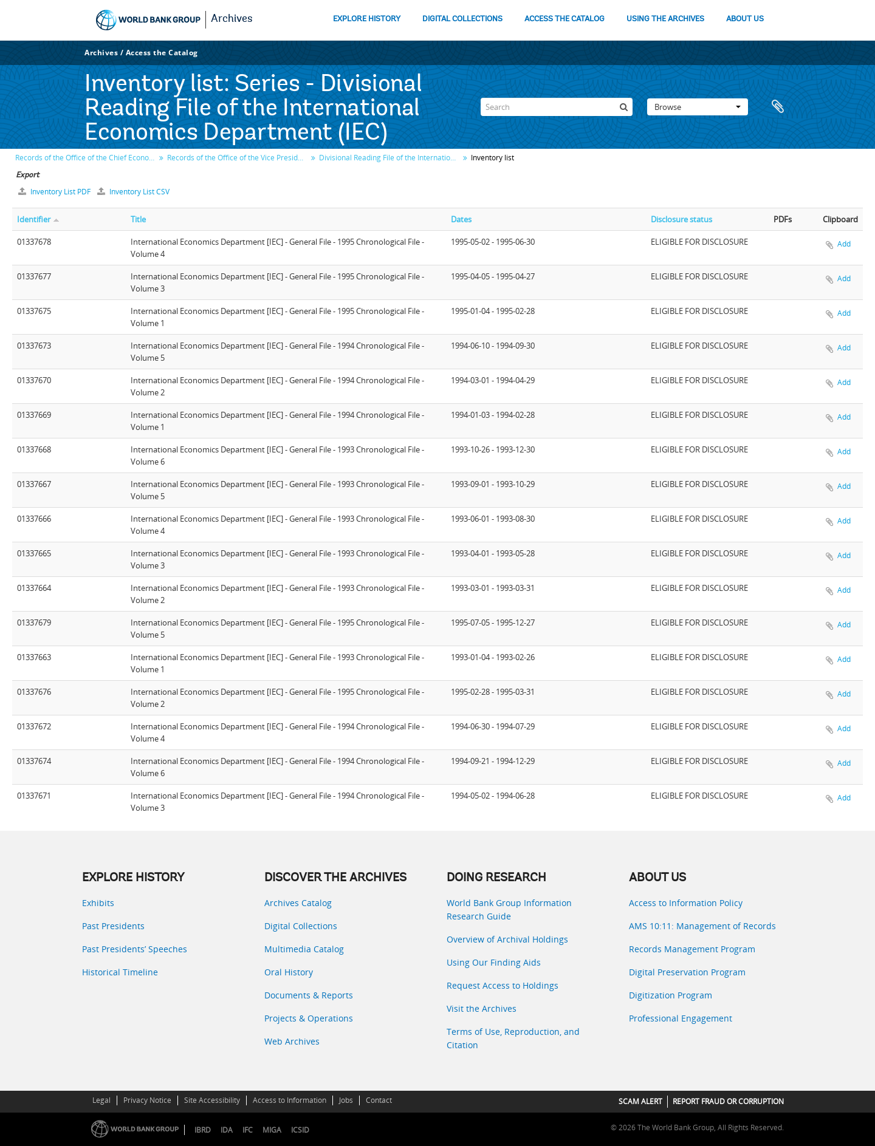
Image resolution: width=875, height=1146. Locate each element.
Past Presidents (113, 926)
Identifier (33, 219)
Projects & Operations (308, 1018)
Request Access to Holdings (502, 985)
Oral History (288, 972)
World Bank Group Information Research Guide (509, 909)
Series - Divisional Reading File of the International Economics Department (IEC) (253, 109)
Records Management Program (692, 949)
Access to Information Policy (686, 903)
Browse (697, 106)
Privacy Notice (147, 1100)
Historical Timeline (120, 972)
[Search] (557, 107)
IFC (247, 1130)
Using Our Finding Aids (494, 962)
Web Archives (292, 1041)
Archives (232, 19)
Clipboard (778, 107)
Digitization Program (670, 995)
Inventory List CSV (133, 191)
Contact (379, 1100)
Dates (461, 219)
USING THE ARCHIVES (665, 19)
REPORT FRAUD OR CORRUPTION (728, 1101)
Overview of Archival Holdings (507, 939)
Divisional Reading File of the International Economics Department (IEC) (390, 157)
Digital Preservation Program (687, 972)
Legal (101, 1100)
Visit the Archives (481, 1008)
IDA (227, 1130)
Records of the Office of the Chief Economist (86, 157)
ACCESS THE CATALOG (564, 19)
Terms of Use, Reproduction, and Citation (513, 1038)
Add (844, 244)
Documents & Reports (308, 995)
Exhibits (98, 903)
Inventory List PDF (55, 191)
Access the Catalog (162, 52)
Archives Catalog (298, 903)
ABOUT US (745, 19)
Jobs (346, 1100)
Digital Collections (300, 926)
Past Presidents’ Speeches (134, 949)
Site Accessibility (212, 1100)
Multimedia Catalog (304, 949)
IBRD (202, 1130)
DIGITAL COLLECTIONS (462, 19)
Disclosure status (681, 219)
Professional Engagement (680, 1018)
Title (138, 219)
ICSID (300, 1130)
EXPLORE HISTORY (366, 19)
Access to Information (289, 1100)
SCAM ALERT (640, 1101)
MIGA (271, 1130)
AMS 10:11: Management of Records (702, 926)
